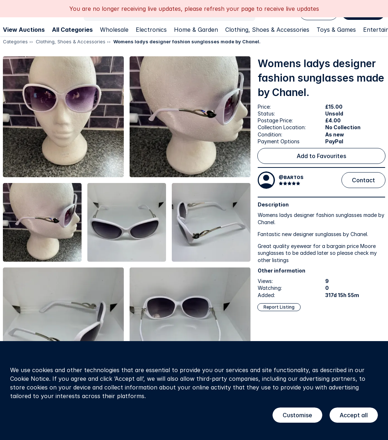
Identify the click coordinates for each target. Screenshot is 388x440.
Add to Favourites (321, 156)
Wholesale (114, 29)
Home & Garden (196, 29)
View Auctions (24, 29)
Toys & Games (336, 29)
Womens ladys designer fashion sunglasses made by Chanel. (187, 41)
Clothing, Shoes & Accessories (267, 29)
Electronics (151, 29)
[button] (63, 116)
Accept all (354, 415)
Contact (363, 180)
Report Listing (279, 307)
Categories (15, 41)
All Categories (72, 29)
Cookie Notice (29, 378)
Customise (297, 415)
